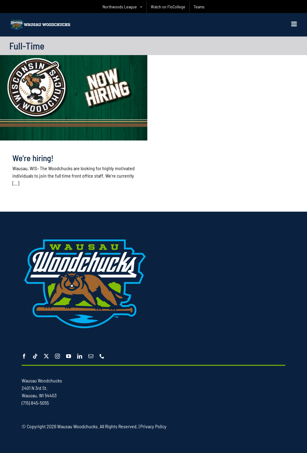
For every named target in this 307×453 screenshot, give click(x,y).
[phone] (101, 356)
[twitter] (46, 356)
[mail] (90, 356)
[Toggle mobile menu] (294, 24)
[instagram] (57, 356)
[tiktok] (35, 356)
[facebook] (24, 356)
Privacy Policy (153, 426)
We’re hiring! (32, 158)
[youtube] (68, 356)
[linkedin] (79, 356)
